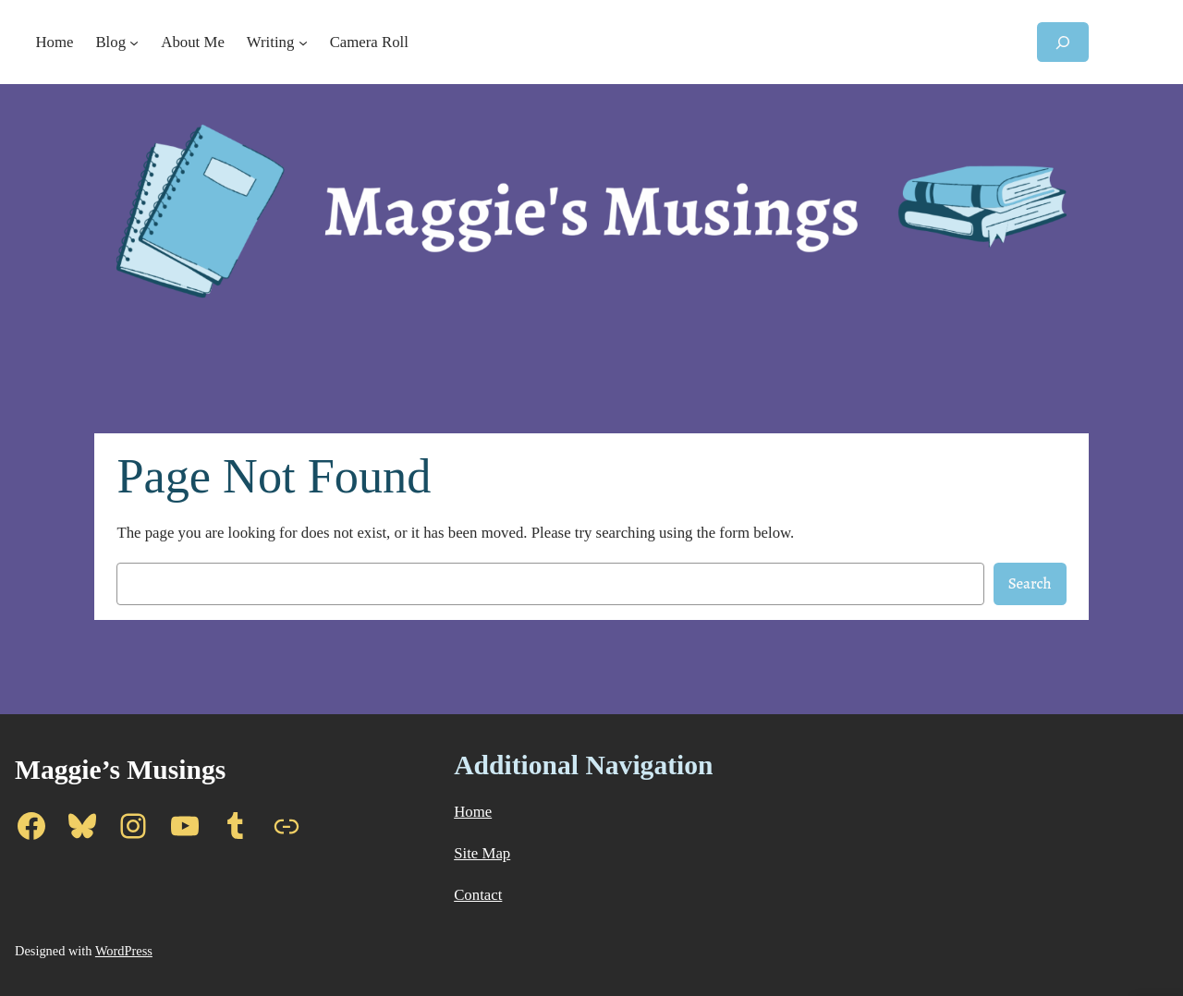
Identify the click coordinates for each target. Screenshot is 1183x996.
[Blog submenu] (134, 42)
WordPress (123, 950)
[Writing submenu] (303, 42)
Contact (478, 895)
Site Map (482, 853)
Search (1030, 583)
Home (473, 811)
